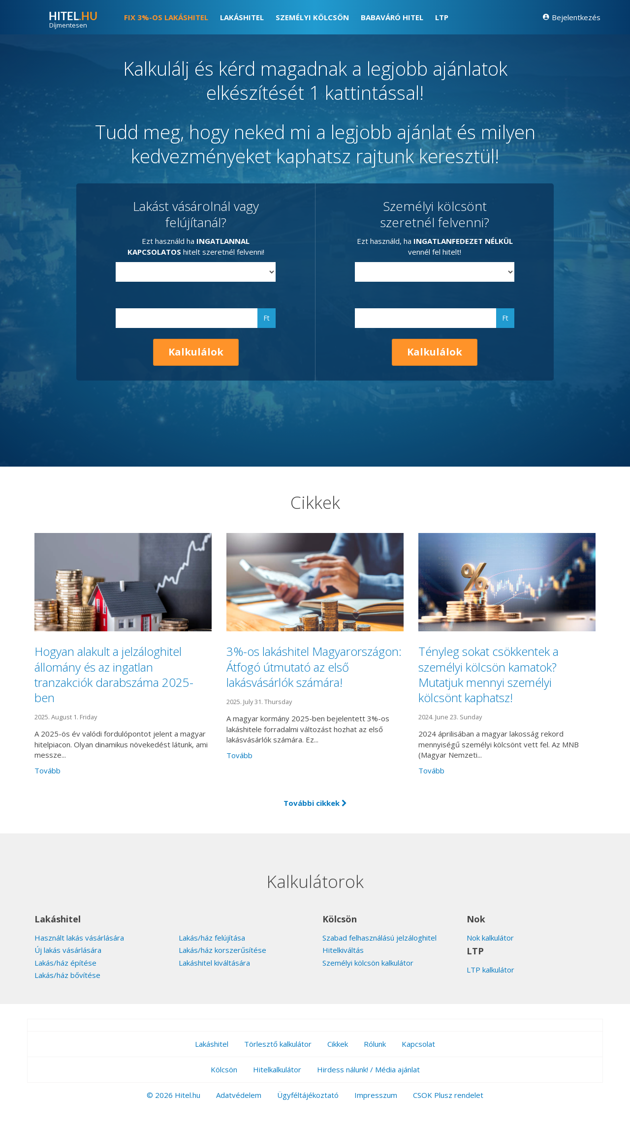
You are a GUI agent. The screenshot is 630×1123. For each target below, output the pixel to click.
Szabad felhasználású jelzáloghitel (379, 938)
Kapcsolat (418, 1044)
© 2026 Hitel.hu (173, 1095)
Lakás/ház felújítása (212, 938)
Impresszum (375, 1095)
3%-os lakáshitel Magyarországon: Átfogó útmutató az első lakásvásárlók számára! (314, 666)
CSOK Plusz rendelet (448, 1095)
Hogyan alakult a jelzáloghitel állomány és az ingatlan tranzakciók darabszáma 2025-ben (113, 674)
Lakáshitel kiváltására (214, 963)
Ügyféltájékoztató (308, 1095)
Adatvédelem (238, 1095)
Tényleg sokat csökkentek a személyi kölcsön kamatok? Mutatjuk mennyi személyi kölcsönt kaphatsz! (488, 674)
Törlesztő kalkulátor (278, 1044)
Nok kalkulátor (490, 938)
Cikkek (337, 1044)
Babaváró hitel (392, 17)
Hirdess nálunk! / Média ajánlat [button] (368, 1069)
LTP (441, 17)
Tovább (47, 770)
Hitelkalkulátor (277, 1069)
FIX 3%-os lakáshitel (166, 17)
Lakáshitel (242, 17)
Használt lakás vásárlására (79, 938)
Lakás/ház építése (65, 963)
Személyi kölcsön (312, 17)
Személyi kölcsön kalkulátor (367, 963)
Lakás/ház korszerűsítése (222, 950)
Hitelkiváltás (343, 950)
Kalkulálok (195, 351)
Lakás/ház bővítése (67, 975)
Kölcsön (224, 1069)
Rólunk (375, 1044)
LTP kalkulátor (490, 970)
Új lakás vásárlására (67, 950)
